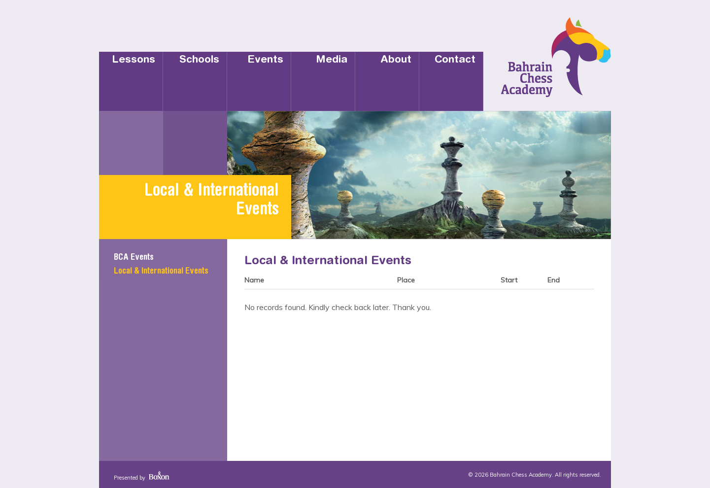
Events (265, 60)
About (395, 60)
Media (331, 60)
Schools (199, 60)
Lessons (133, 60)
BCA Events (134, 257)
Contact (455, 60)
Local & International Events (161, 271)
